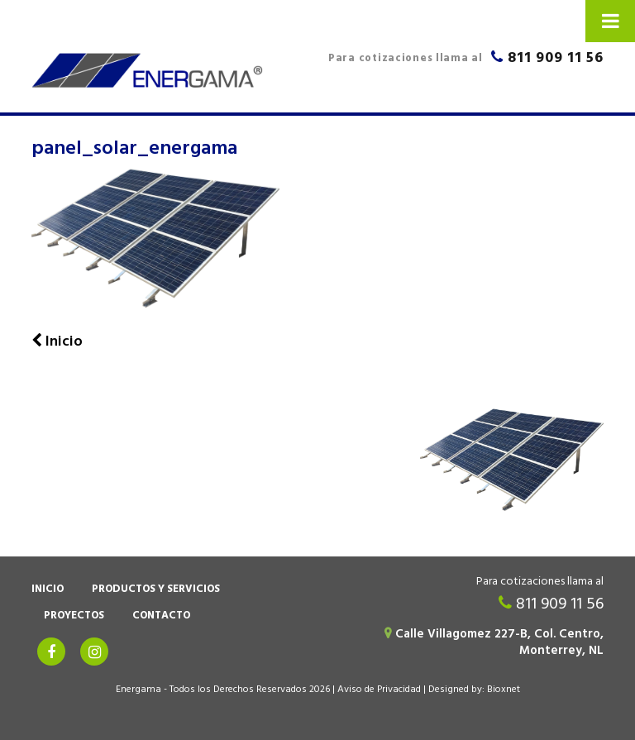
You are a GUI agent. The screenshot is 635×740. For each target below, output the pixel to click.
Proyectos (74, 617)
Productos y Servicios (156, 590)
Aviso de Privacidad (379, 690)
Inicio (47, 590)
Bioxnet (503, 690)
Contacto (161, 617)
